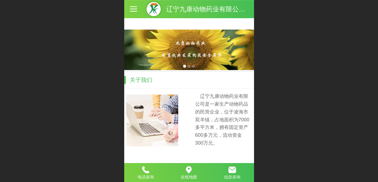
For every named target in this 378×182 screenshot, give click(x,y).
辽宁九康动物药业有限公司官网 (212, 9)
